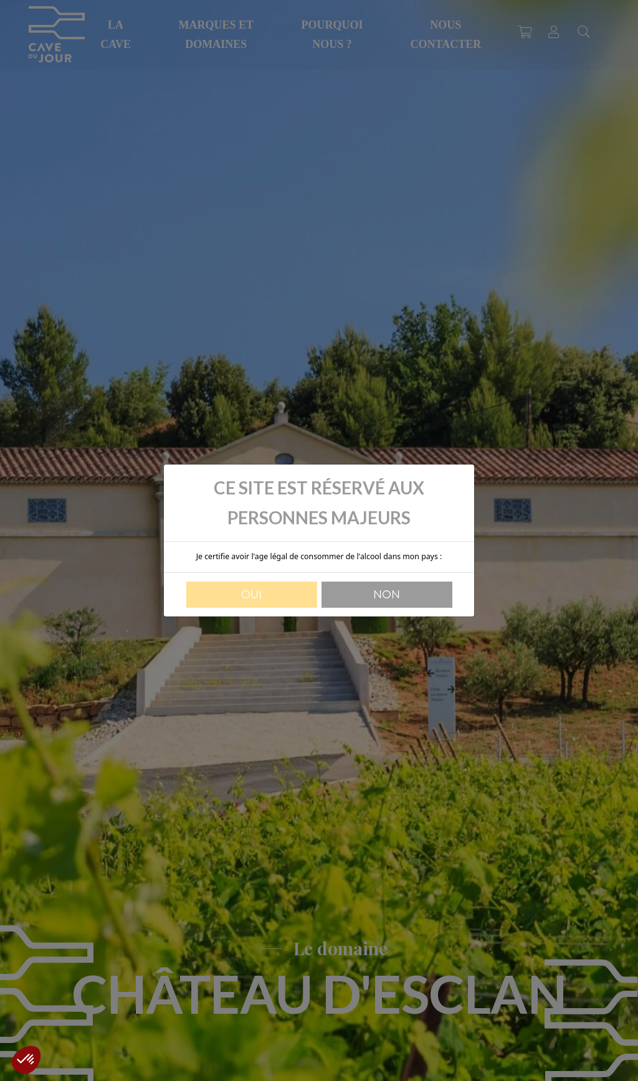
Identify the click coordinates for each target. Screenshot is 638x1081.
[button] (26, 1060)
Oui (251, 595)
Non (386, 595)
